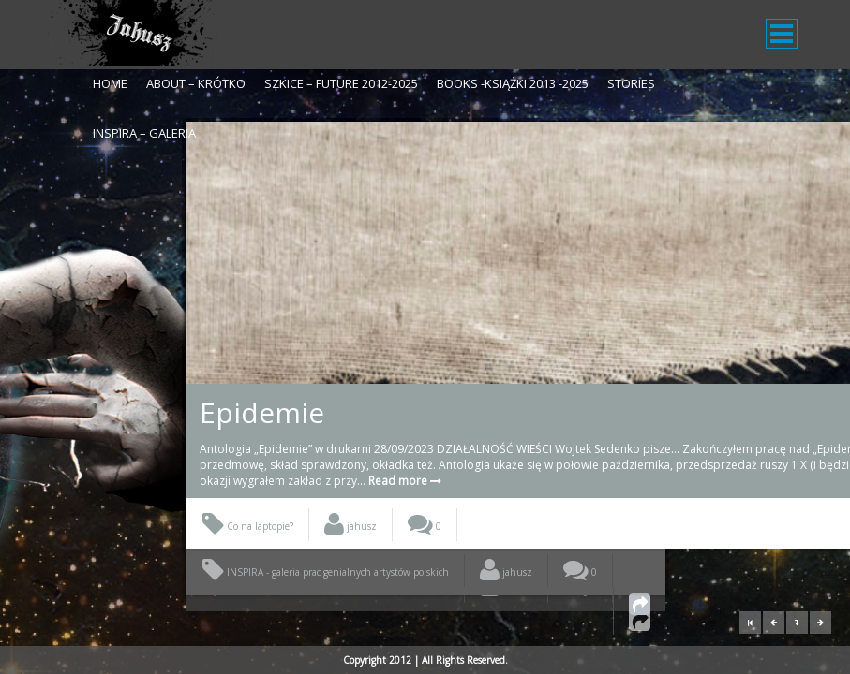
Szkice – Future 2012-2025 (341, 83)
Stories (631, 83)
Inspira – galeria (144, 133)
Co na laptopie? (247, 557)
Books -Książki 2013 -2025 (513, 83)
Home (110, 83)
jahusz (350, 557)
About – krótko (196, 83)
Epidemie (262, 412)
